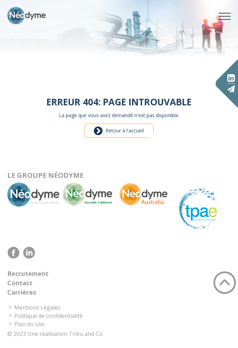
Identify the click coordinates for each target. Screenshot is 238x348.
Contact (20, 283)
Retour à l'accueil (125, 130)
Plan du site (29, 324)
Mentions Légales (37, 307)
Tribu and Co (86, 334)
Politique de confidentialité (48, 316)
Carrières (21, 292)
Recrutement (28, 273)
